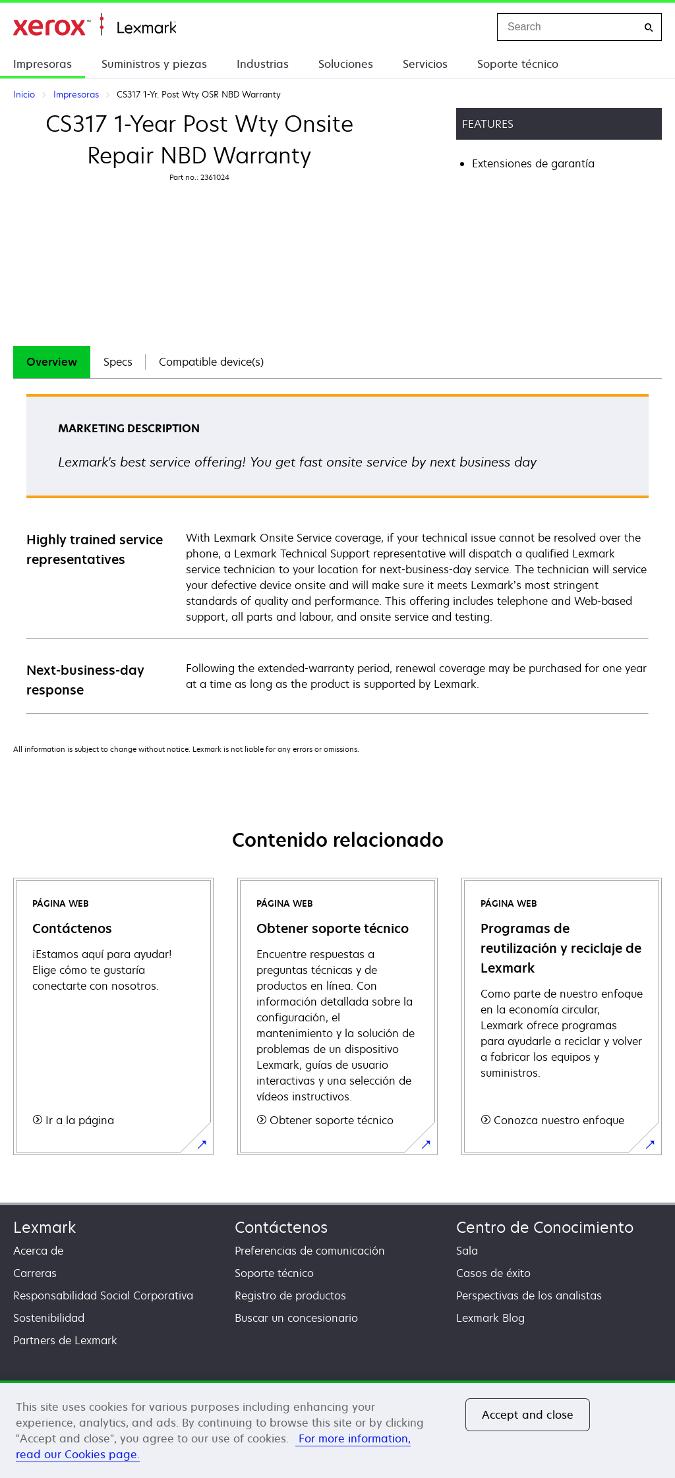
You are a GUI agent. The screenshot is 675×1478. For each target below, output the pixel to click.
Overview (51, 362)
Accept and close (528, 1414)
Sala (467, 1250)
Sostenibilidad (48, 1318)
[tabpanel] (337, 553)
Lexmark (44, 1227)
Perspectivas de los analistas (529, 1295)
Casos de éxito (493, 1273)
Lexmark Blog (490, 1318)
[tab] (51, 362)
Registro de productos (290, 1295)
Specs (117, 362)
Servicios (425, 64)
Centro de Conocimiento (544, 1227)
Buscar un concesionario (296, 1318)
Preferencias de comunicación (310, 1250)
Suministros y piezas (154, 64)
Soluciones (345, 64)
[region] (337, 1429)
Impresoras (42, 64)
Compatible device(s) (211, 362)
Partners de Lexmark (65, 1340)
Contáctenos (281, 1227)
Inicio (94, 24)
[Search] (648, 27)
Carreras (35, 1273)
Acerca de (38, 1250)
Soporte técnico (517, 64)
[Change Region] (473, 27)
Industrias (263, 64)
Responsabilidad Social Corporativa (103, 1295)
